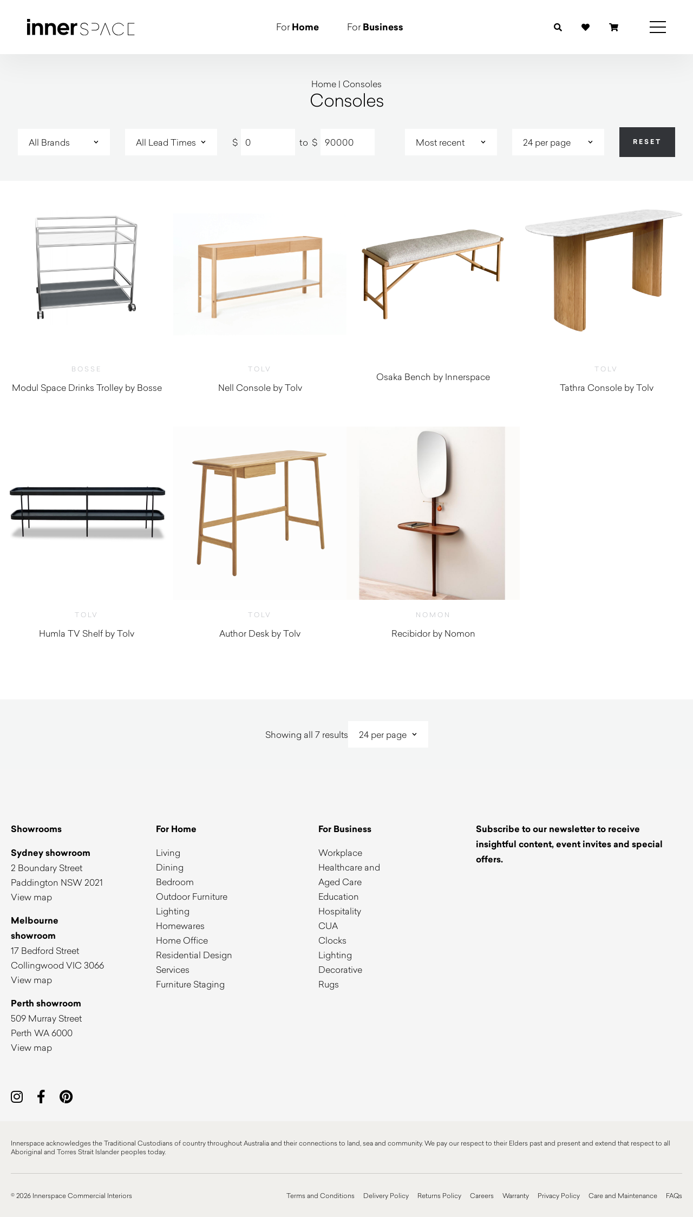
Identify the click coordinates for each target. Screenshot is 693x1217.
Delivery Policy (386, 1195)
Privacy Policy (559, 1195)
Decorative (340, 969)
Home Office (182, 940)
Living (168, 852)
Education (338, 896)
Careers (482, 1195)
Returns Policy (439, 1195)
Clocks (332, 940)
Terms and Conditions (320, 1195)
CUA (328, 925)
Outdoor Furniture (191, 896)
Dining (170, 867)
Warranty (515, 1195)
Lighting (172, 911)
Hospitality (339, 911)
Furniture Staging (190, 984)
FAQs (674, 1195)
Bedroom (175, 881)
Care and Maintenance (623, 1195)
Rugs (328, 984)
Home (323, 83)
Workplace (340, 852)
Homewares (180, 925)
